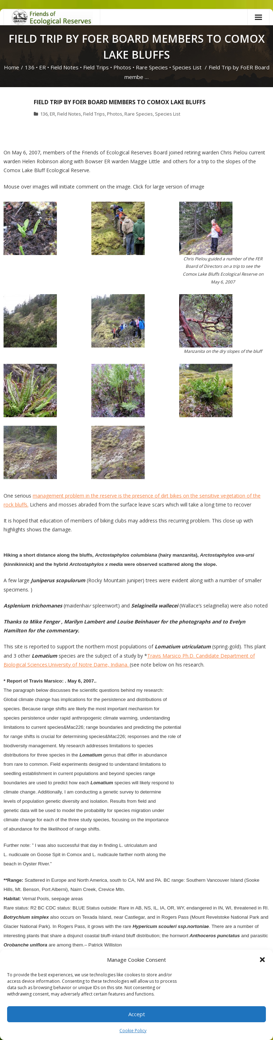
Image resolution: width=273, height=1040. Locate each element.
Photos (122, 67)
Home (11, 67)
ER (42, 67)
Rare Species (152, 67)
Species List (187, 67)
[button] (262, 959)
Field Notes (64, 67)
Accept (136, 1014)
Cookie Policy (132, 1031)
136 (29, 67)
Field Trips (96, 67)
